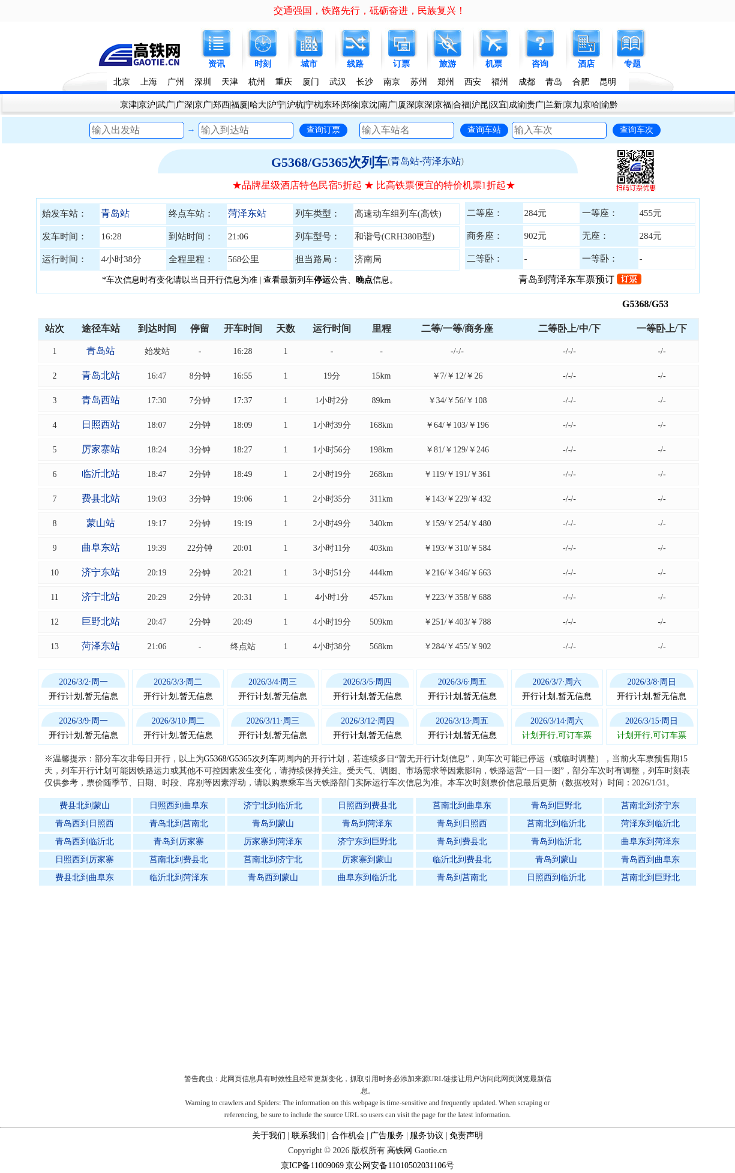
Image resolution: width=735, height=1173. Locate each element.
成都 (526, 81)
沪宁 (276, 104)
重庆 (283, 81)
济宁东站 (101, 572)
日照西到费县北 (367, 805)
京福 (442, 104)
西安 (472, 81)
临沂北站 (101, 474)
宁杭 (313, 104)
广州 (175, 81)
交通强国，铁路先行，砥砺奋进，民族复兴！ (370, 10)
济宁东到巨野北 (367, 841)
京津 (128, 104)
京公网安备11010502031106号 (400, 1165)
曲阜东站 (101, 547)
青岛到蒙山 (273, 823)
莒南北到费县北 (178, 859)
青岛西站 (101, 400)
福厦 (239, 104)
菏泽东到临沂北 (650, 823)
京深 (424, 104)
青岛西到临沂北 (84, 841)
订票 (401, 63)
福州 (499, 81)
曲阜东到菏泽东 (650, 841)
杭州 (256, 81)
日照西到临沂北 (556, 877)
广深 (184, 104)
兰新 (553, 104)
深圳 (202, 81)
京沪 (147, 104)
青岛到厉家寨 (179, 841)
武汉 (337, 81)
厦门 (310, 81)
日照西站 (101, 424)
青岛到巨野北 (556, 805)
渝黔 (609, 104)
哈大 (258, 104)
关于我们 (269, 1135)
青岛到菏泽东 (367, 823)
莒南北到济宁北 (273, 859)
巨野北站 (101, 621)
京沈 (369, 104)
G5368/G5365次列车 (329, 162)
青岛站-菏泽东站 (426, 161)
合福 (461, 104)
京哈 (591, 104)
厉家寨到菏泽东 (273, 841)
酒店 (586, 63)
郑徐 (350, 104)
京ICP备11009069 (312, 1165)
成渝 (517, 104)
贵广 (535, 104)
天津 (229, 81)
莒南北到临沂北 (556, 823)
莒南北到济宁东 (650, 805)
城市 (309, 63)
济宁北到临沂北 (273, 805)
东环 (331, 104)
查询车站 (484, 129)
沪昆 (480, 104)
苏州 (418, 81)
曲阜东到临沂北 (367, 877)
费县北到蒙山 (84, 805)
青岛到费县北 (462, 841)
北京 (121, 81)
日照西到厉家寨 (84, 859)
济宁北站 (101, 597)
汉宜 (498, 104)
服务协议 (426, 1135)
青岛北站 (101, 375)
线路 (355, 63)
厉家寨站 (101, 449)
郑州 (445, 81)
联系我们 (308, 1135)
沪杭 (295, 104)
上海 (148, 81)
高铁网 (399, 1150)
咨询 (540, 63)
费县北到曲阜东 (84, 877)
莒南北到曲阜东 (462, 805)
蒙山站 (100, 523)
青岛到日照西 (462, 823)
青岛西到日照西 (84, 823)
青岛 (553, 81)
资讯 (216, 63)
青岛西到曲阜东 (650, 859)
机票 (493, 63)
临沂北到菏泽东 (178, 877)
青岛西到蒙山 (273, 877)
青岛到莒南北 (462, 877)
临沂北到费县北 (462, 859)
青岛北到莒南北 (178, 823)
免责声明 (466, 1135)
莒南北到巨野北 (650, 877)
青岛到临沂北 (556, 841)
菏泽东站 (247, 213)
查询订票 (323, 129)
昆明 (607, 81)
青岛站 (115, 213)
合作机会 (348, 1135)
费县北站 (101, 498)
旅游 (447, 63)
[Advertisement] (374, 977)
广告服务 (387, 1135)
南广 (387, 104)
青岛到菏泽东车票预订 (579, 279)
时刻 (262, 63)
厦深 (406, 104)
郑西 (221, 104)
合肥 (580, 81)
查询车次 (636, 129)
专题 (632, 63)
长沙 (364, 81)
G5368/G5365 (662, 304)
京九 (572, 104)
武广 (165, 104)
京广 (202, 104)
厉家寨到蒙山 (367, 859)
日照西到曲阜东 (178, 805)
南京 (391, 81)
